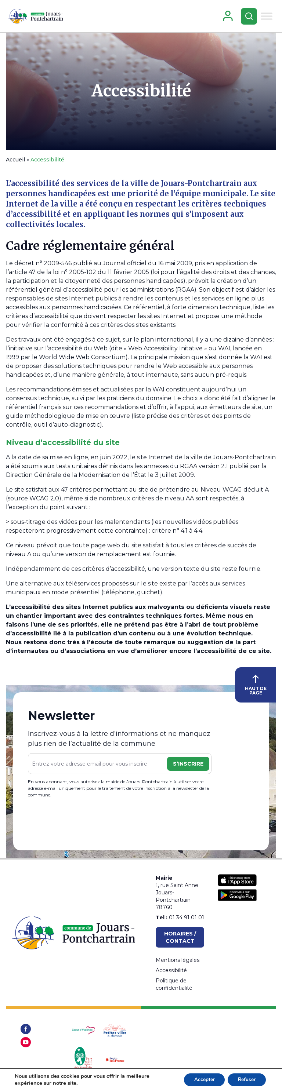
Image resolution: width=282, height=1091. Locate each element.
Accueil (15, 161)
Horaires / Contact (180, 937)
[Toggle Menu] (266, 16)
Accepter (201, 1079)
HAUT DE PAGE (256, 686)
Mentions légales (177, 960)
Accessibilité (141, 92)
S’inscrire (188, 765)
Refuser (246, 1079)
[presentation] (84, 823)
